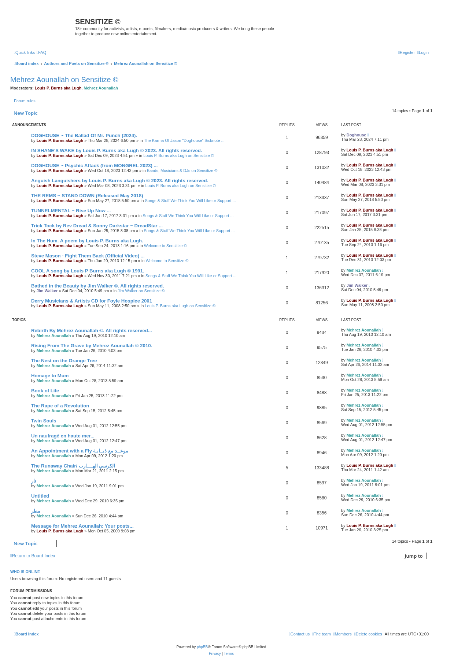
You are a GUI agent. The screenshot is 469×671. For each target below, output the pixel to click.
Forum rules (25, 101)
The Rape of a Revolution (60, 405)
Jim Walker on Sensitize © (141, 291)
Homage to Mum (50, 375)
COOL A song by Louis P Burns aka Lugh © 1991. (87, 271)
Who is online (25, 571)
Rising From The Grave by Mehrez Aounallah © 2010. (91, 345)
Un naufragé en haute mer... (63, 436)
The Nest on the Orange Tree (64, 360)
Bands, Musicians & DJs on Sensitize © (182, 170)
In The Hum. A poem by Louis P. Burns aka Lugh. (87, 240)
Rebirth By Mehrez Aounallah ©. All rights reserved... (91, 330)
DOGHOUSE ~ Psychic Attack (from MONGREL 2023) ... (94, 165)
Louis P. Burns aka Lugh (58, 88)
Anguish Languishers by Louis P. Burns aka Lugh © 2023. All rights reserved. (119, 180)
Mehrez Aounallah (101, 88)
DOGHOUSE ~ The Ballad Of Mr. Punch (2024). (84, 135)
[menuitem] (41, 52)
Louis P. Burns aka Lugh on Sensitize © (178, 155)
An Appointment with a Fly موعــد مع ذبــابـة (79, 451)
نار (33, 481)
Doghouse (356, 135)
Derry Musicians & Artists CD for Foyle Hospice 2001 (91, 301)
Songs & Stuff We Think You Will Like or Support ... (190, 200)
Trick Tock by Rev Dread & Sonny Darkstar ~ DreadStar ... (97, 225)
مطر (35, 511)
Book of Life (45, 390)
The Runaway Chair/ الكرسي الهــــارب (73, 466)
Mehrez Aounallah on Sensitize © (64, 80)
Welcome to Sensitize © (165, 245)
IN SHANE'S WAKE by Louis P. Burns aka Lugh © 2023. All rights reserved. (116, 150)
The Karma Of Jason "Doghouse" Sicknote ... (184, 140)
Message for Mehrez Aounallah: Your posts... (82, 526)
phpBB (202, 647)
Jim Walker (47, 291)
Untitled (40, 496)
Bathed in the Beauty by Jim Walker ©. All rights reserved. (97, 286)
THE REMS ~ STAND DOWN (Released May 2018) (87, 195)
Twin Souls (43, 420)
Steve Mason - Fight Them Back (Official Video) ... (88, 255)
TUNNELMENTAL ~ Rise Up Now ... (71, 210)
